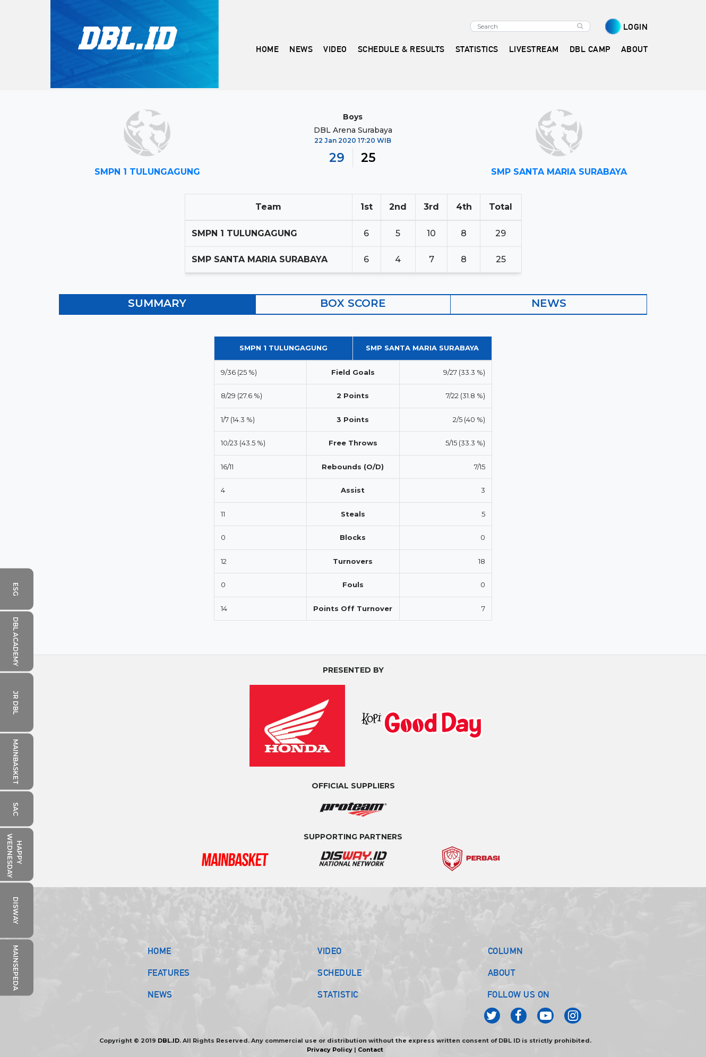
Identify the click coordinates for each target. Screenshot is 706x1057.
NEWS (160, 994)
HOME (267, 49)
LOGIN (635, 27)
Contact (370, 1049)
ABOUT (502, 972)
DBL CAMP (590, 49)
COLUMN (505, 951)
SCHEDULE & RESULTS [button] (401, 49)
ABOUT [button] (634, 49)
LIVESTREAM (534, 49)
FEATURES (169, 972)
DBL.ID (168, 1040)
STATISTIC (337, 994)
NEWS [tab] (548, 303)
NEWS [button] (301, 49)
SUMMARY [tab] (157, 303)
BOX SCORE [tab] (353, 303)
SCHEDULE (339, 972)
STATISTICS (476, 49)
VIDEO (335, 49)
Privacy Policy (329, 1049)
